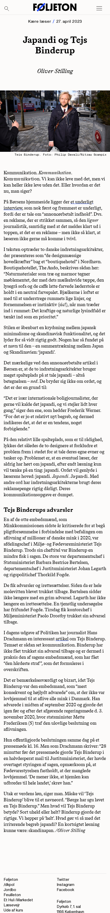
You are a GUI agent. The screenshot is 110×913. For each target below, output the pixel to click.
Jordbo (10, 890)
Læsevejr (12, 905)
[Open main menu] (99, 8)
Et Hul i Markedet (18, 900)
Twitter (63, 879)
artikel (62, 639)
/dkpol (9, 884)
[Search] (7, 9)
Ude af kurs (13, 910)
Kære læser (39, 21)
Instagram (65, 884)
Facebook (65, 890)
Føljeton (11, 879)
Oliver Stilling (55, 71)
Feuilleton (12, 895)
